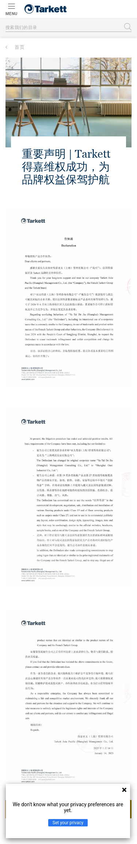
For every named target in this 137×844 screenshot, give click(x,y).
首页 (19, 47)
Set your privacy (68, 822)
